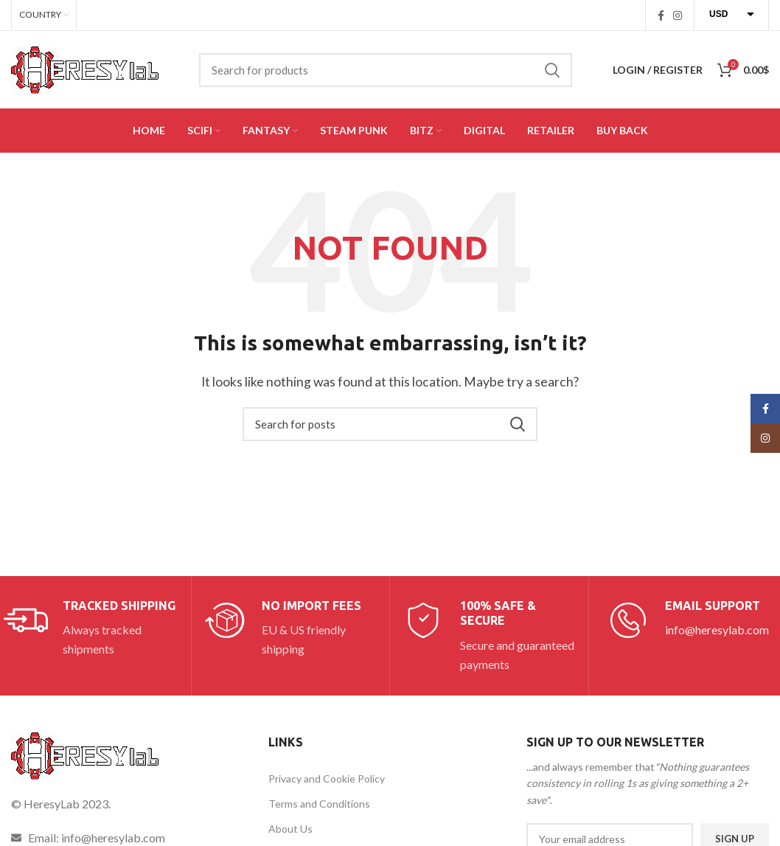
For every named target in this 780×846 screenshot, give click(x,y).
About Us (290, 828)
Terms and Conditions (319, 803)
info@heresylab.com (717, 630)
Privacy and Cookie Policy (326, 778)
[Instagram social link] (677, 15)
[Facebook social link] (661, 15)
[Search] (385, 70)
